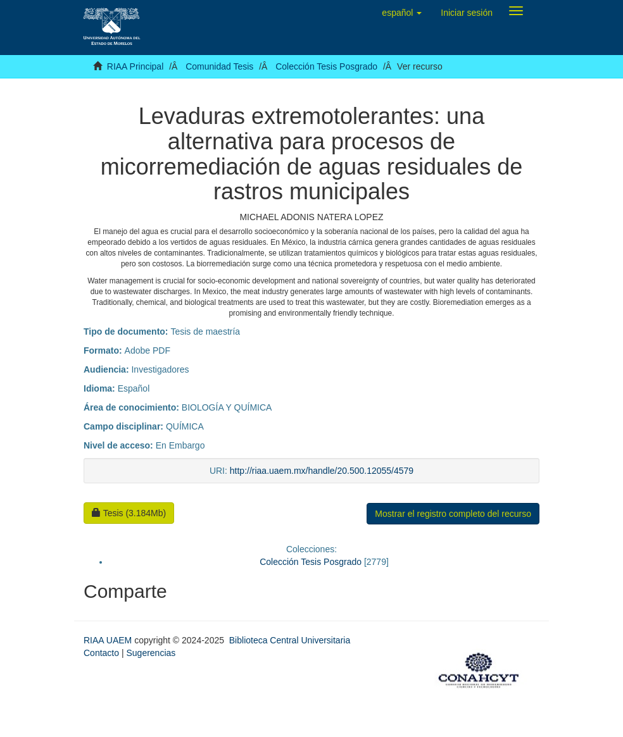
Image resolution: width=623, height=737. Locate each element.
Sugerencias (150, 653)
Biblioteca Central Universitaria (289, 640)
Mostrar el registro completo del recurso (453, 514)
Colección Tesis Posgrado (326, 66)
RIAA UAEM (109, 640)
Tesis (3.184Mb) (129, 513)
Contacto (101, 653)
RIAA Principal (135, 66)
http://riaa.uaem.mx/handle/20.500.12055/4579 (321, 471)
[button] (401, 12)
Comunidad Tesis (219, 66)
